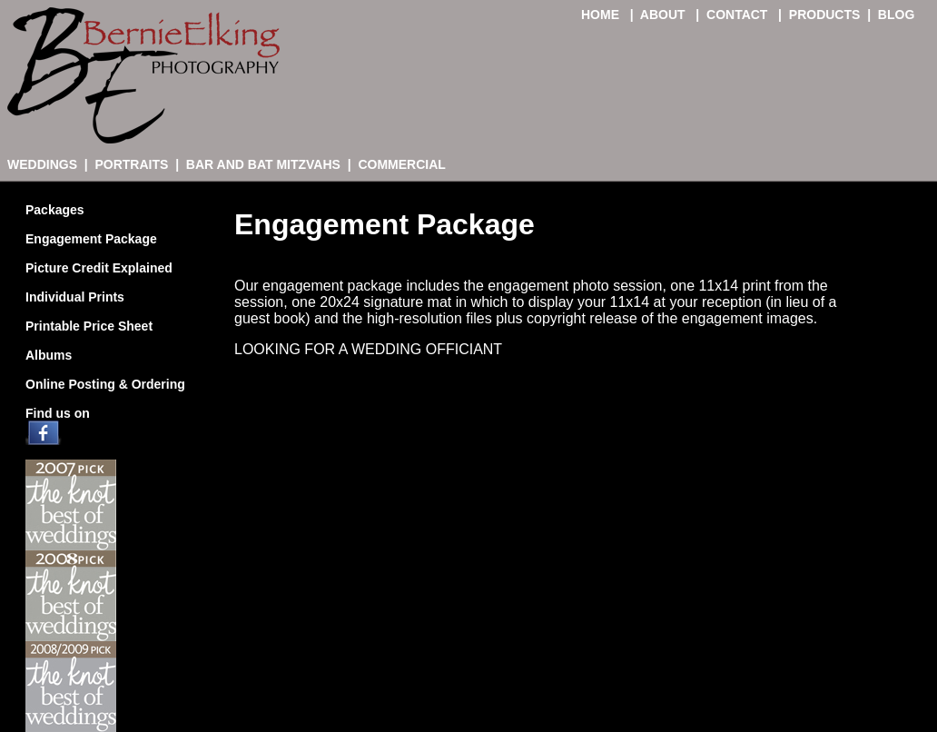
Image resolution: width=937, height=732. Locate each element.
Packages (54, 210)
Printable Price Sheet (89, 326)
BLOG (896, 14)
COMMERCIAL (401, 164)
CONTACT (738, 14)
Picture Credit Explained (99, 268)
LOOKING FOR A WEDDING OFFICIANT (368, 349)
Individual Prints (74, 297)
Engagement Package (91, 239)
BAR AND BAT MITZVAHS (263, 164)
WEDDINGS (42, 164)
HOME (602, 14)
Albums (48, 355)
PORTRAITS (131, 164)
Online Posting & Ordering (105, 384)
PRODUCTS (825, 14)
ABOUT (664, 14)
